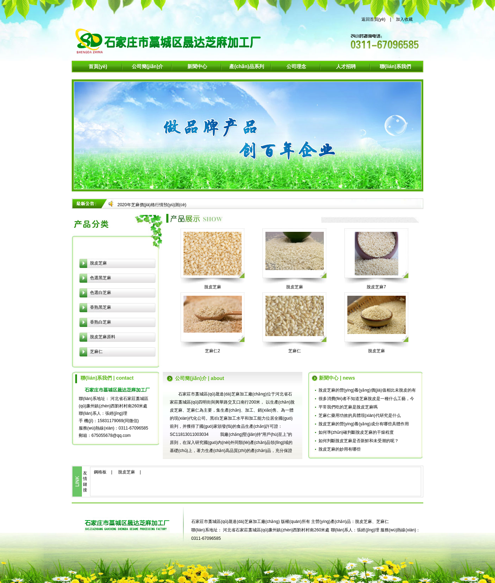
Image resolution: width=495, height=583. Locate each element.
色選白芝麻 (100, 292)
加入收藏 (404, 19)
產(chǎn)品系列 (246, 66)
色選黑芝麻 (100, 277)
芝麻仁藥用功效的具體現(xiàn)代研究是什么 (360, 415)
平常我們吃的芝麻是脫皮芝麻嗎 (348, 407)
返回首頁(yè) (373, 19)
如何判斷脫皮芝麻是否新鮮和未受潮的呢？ (359, 440)
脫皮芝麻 (98, 263)
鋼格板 (100, 472)
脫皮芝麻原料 (102, 336)
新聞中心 (197, 66)
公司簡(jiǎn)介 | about (199, 378)
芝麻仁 (96, 351)
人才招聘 (346, 66)
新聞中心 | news (337, 378)
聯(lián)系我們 (395, 66)
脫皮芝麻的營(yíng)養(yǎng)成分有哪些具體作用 (364, 423)
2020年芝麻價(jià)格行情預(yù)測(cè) (151, 204)
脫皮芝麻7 (376, 286)
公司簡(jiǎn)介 (147, 66)
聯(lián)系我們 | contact (107, 378)
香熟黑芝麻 (100, 307)
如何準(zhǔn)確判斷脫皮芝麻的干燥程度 (356, 432)
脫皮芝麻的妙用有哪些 (340, 449)
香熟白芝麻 (100, 322)
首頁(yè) (98, 66)
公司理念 (296, 66)
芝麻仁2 (212, 350)
